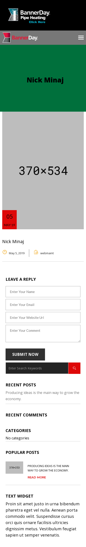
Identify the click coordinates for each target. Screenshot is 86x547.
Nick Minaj (13, 241)
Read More (37, 477)
